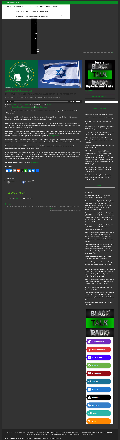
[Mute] (74, 97)
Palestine (53, 92)
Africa (32, 92)
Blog (5, 33)
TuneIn (37, 102)
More (45, 102)
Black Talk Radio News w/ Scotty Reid (15, 32)
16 (104, 48)
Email (32, 102)
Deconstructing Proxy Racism (88, 427)
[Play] (8, 97)
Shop (36, 7)
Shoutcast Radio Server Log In (88, 7)
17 (105, 48)
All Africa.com (34, 158)
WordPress (12, 177)
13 (99, 48)
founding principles (54, 131)
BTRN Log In (70, 7)
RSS (41, 102)
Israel (49, 92)
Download (27, 100)
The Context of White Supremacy (104, 110)
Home (15, 7)
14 (101, 48)
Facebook (26, 177)
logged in (18, 194)
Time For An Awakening (106, 113)
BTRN (8, 33)
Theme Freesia (36, 434)
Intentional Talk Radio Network (105, 427)
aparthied (45, 92)
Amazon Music (16, 102)
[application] (43, 97)
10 (95, 48)
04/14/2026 (71, 44)
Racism (58, 92)
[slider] (78, 97)
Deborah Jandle (89, 162)
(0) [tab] (13, 177)
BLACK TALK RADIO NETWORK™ (15, 434)
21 (111, 48)
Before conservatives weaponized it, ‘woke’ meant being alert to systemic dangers (45, 38)
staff (6, 44)
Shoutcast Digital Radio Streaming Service (56, 11)
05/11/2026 (42, 44)
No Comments (22, 44)
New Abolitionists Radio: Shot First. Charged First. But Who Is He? (74, 39)
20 (109, 48)
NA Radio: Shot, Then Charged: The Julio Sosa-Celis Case (103, 39)
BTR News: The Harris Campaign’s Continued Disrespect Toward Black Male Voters (99, 135)
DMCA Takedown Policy (55, 7)
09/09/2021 (14, 92)
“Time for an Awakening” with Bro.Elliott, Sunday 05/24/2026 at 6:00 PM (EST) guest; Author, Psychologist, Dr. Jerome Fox (99, 222)
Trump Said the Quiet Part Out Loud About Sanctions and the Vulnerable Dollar (15, 39)
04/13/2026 (100, 44)
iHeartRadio (26, 102)
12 (98, 48)
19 (108, 48)
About (42, 7)
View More (7, 47)
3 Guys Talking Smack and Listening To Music (23, 427)
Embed (49, 100)
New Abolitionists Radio (73, 33)
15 (102, 48)
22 (112, 48)
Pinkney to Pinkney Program (33, 430)
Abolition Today (40, 427)
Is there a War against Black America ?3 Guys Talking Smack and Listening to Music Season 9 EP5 (99, 259)
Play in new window (17, 100)
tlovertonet (88, 110)
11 (97, 48)
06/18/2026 (13, 44)
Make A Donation (26, 7)
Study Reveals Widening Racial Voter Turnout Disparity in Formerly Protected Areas (98, 165)
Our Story (45, 430)
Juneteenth (88, 187)
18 (106, 48)
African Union (38, 92)
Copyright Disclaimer (88, 430)
